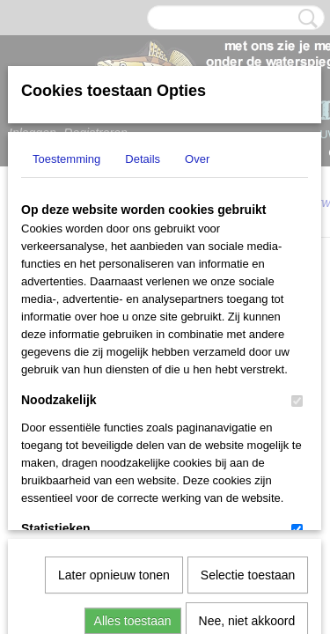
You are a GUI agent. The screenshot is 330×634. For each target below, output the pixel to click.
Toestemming (66, 159)
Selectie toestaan (248, 393)
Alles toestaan (133, 438)
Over (197, 159)
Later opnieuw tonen (114, 393)
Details (142, 159)
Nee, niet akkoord (247, 438)
